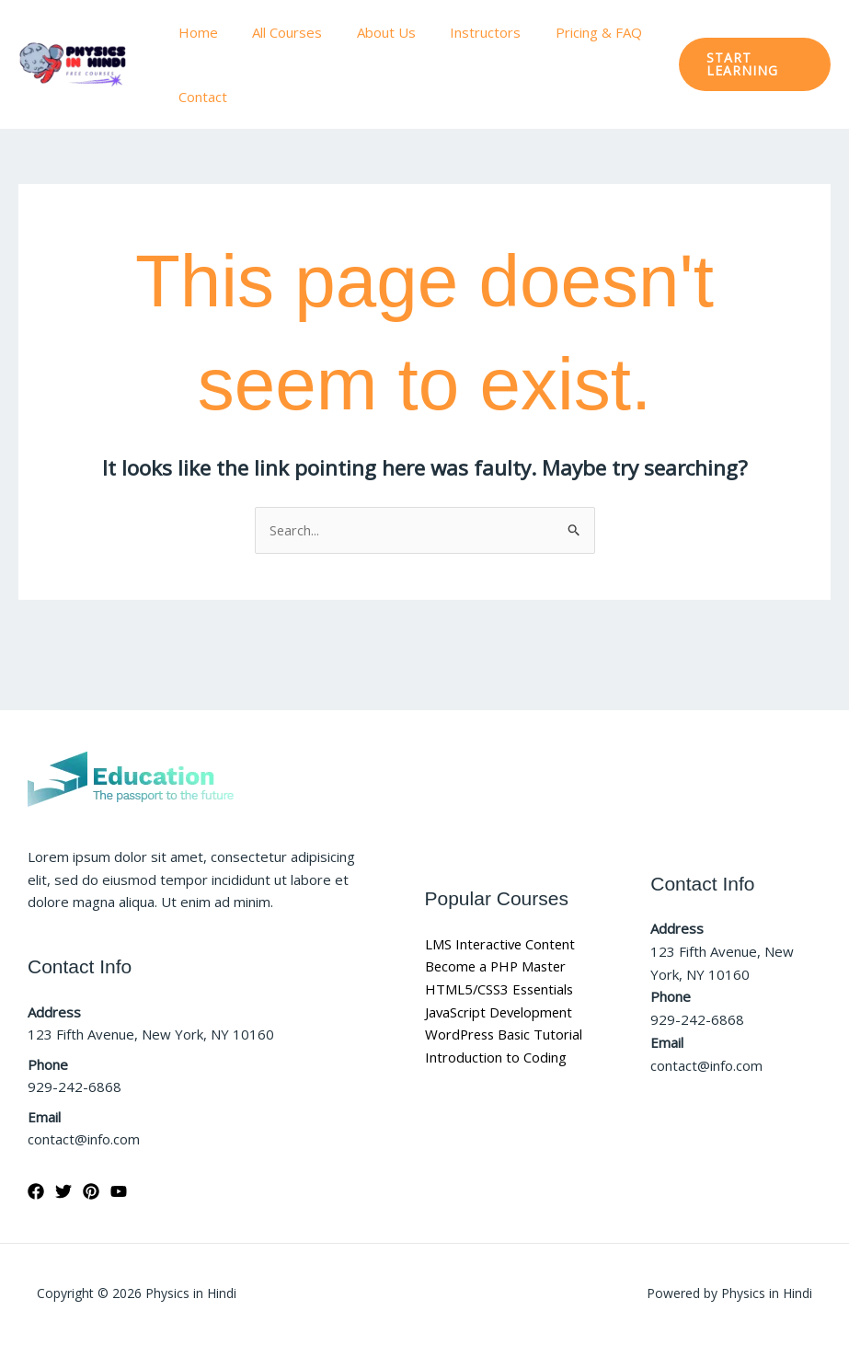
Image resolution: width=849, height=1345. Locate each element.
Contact (199, 96)
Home (194, 32)
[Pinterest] (91, 1191)
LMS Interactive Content (502, 944)
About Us (368, 32)
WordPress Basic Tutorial (506, 1035)
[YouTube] (118, 1191)
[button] (751, 64)
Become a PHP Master (498, 966)
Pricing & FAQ (567, 32)
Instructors (461, 32)
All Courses (277, 32)
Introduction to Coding (496, 1057)
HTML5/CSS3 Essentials (501, 989)
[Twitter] (63, 1191)
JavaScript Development (501, 1012)
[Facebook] (36, 1191)
